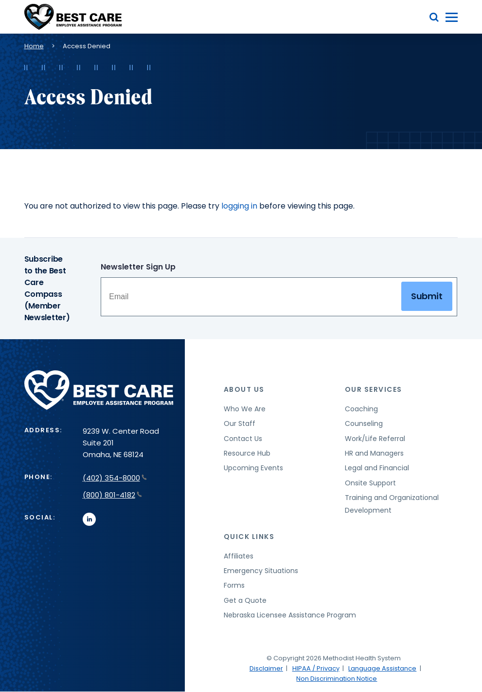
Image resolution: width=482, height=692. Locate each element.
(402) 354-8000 (115, 478)
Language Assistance (382, 668)
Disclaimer (266, 668)
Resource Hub (247, 453)
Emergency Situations (261, 571)
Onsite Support (370, 483)
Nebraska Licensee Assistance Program (290, 615)
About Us (244, 389)
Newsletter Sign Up (138, 266)
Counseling (364, 423)
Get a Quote (245, 600)
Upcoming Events (253, 468)
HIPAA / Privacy (315, 668)
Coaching (361, 409)
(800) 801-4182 (112, 495)
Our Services (373, 389)
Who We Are (245, 409)
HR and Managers (374, 453)
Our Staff (239, 423)
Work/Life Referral (375, 438)
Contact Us (243, 438)
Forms (234, 585)
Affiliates (238, 556)
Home (34, 46)
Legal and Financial (377, 468)
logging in (239, 205)
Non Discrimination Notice (336, 678)
